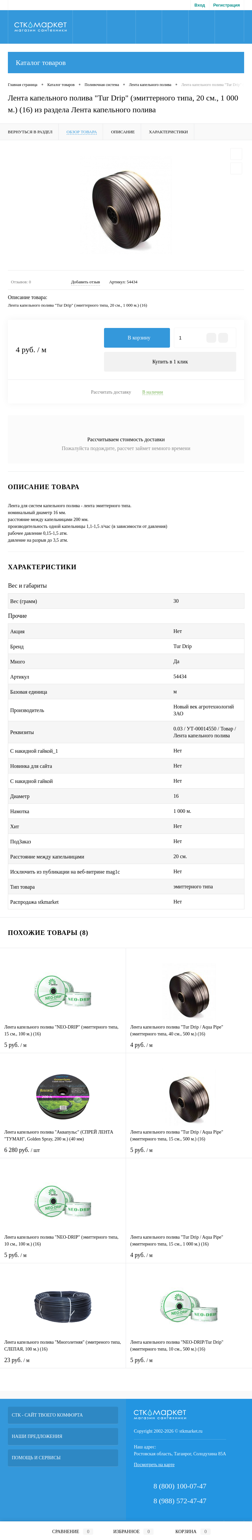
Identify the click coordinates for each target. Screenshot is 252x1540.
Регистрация (226, 5)
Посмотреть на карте (154, 1464)
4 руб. (189, 1049)
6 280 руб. (62, 1154)
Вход (200, 5)
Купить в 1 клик (170, 361)
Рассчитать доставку (111, 392)
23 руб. (62, 1364)
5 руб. (62, 1049)
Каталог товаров (126, 62)
